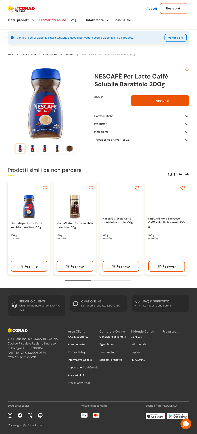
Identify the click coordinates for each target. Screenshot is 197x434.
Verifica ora (175, 38)
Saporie (136, 352)
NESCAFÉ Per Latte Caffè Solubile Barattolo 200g (108, 54)
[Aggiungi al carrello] (160, 100)
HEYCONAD (138, 360)
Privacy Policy (76, 352)
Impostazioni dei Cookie (83, 367)
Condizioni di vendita (112, 337)
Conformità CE (108, 352)
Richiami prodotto (110, 360)
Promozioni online (52, 20)
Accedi (151, 9)
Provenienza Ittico (79, 383)
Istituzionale (138, 344)
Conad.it (136, 337)
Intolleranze (95, 20)
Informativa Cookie (80, 360)
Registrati (173, 8)
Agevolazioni (107, 344)
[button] (185, 423)
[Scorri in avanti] (186, 174)
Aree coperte (76, 344)
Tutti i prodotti (19, 20)
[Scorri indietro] (180, 174)
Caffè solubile (51, 54)
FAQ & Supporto (78, 337)
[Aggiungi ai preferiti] (187, 69)
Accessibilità (76, 375)
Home (11, 54)
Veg (73, 20)
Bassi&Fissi (122, 20)
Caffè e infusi (28, 54)
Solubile (70, 54)
